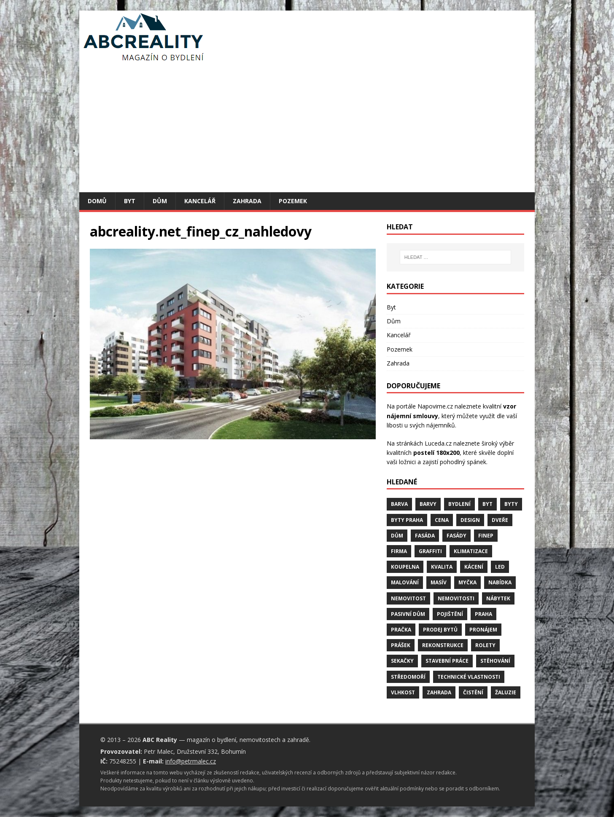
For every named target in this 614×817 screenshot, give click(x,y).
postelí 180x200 (436, 453)
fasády (456, 535)
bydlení (459, 504)
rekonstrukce (442, 645)
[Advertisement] (307, 129)
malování (405, 582)
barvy (428, 504)
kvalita (441, 566)
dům (397, 535)
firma (399, 551)
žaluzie (505, 692)
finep (485, 535)
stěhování (495, 660)
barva (399, 504)
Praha (483, 614)
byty (511, 504)
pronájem (483, 629)
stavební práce (447, 660)
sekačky (402, 660)
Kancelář (199, 201)
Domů (97, 201)
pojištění (450, 614)
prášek (400, 645)
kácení (473, 566)
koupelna (405, 566)
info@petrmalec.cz (190, 761)
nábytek (498, 598)
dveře (500, 520)
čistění (473, 692)
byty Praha (407, 520)
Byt (129, 201)
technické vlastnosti (468, 676)
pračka (401, 629)
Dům (160, 201)
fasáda (425, 535)
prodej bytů (440, 629)
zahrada (439, 692)
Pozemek (293, 201)
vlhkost (403, 692)
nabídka (500, 582)
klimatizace (471, 551)
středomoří (408, 676)
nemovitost (408, 598)
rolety (485, 645)
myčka (467, 582)
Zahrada (247, 201)
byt (487, 504)
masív (439, 582)
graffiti (430, 551)
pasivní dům (408, 614)
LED (500, 566)
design (470, 520)
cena (442, 520)
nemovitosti (456, 598)
